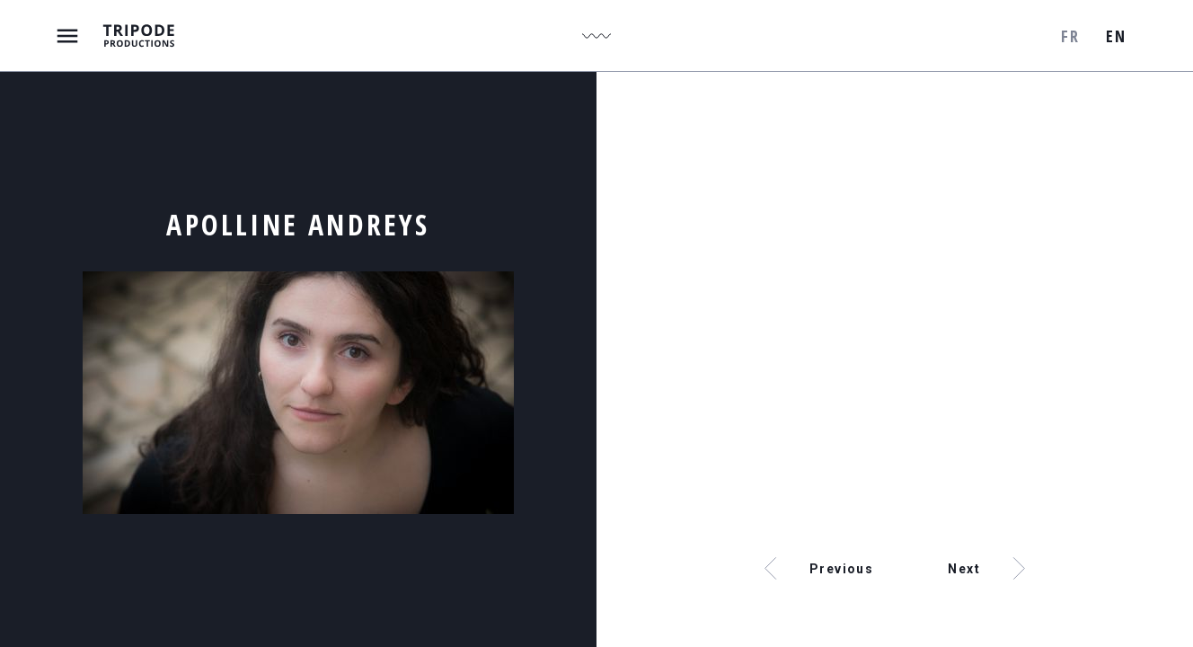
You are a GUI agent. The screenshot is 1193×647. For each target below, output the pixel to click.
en (1116, 36)
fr (1070, 36)
